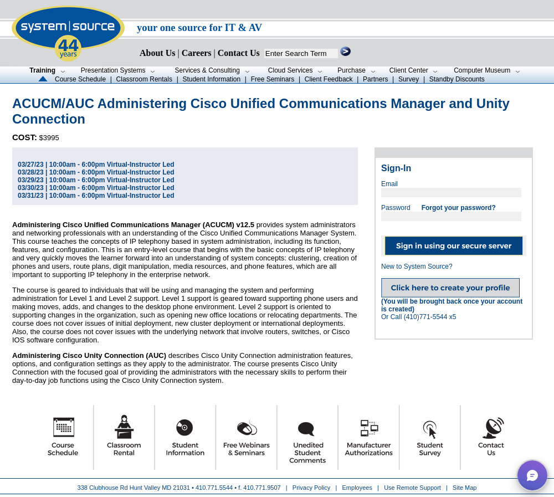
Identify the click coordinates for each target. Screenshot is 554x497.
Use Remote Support (412, 487)
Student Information (211, 79)
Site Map (464, 487)
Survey (408, 79)
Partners (375, 79)
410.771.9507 (261, 487)
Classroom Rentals (144, 79)
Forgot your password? (459, 208)
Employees (357, 487)
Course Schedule (80, 79)
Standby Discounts (457, 79)
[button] (532, 475)
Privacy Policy (312, 487)
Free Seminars (273, 79)
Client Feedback (329, 79)
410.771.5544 (214, 487)
